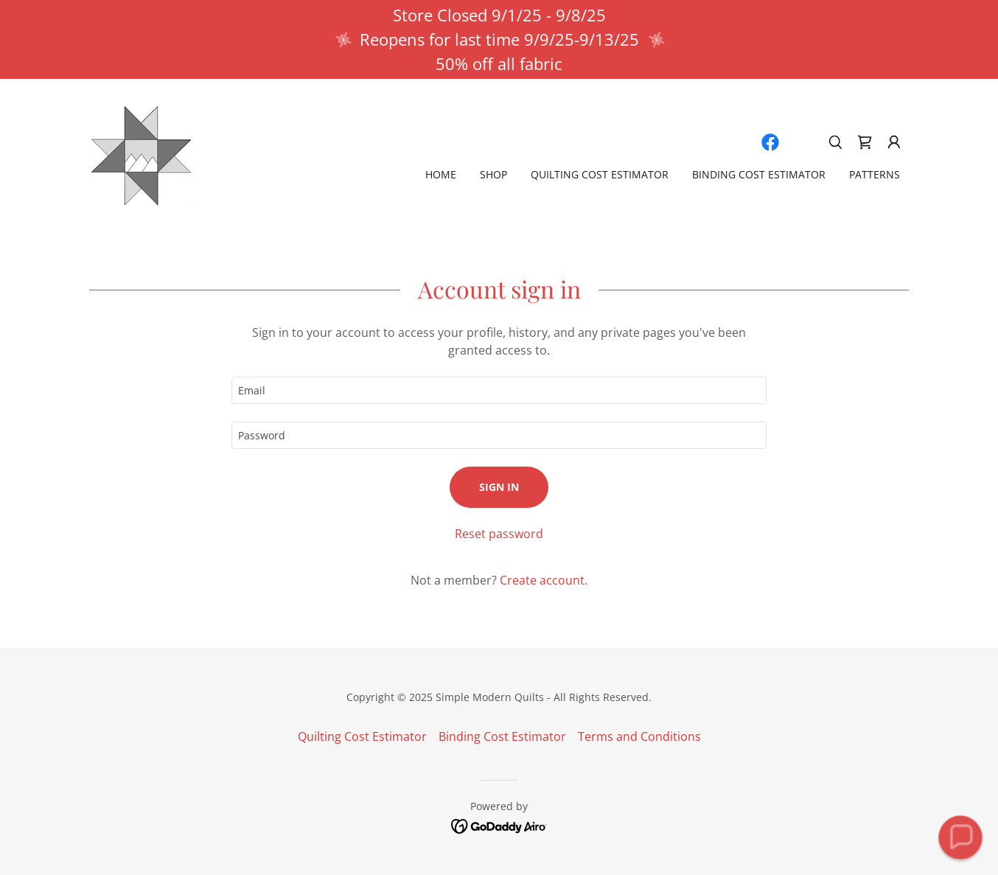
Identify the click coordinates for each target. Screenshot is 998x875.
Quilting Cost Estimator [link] (600, 174)
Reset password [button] (499, 534)
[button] (894, 142)
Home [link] (440, 174)
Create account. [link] (543, 580)
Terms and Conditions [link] (639, 736)
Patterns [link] (874, 174)
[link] (141, 154)
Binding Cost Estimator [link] (759, 174)
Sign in (499, 487)
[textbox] (498, 390)
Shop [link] (493, 174)
